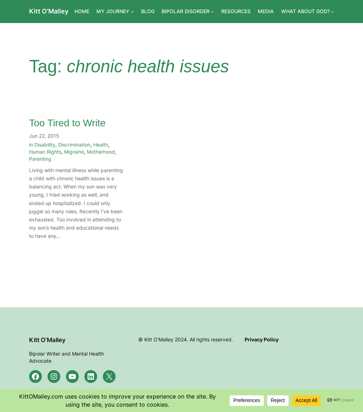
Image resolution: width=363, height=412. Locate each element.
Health (100, 145)
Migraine (74, 152)
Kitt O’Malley (48, 11)
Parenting (40, 159)
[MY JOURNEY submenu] (132, 11)
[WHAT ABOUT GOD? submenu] (332, 11)
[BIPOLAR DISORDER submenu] (212, 11)
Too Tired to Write (67, 122)
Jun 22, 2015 (44, 136)
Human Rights (45, 152)
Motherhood (101, 152)
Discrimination (74, 145)
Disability (44, 145)
